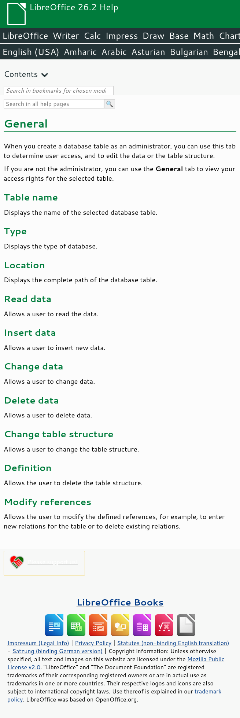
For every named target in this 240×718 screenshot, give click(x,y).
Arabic (114, 51)
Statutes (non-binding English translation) (173, 643)
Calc (92, 35)
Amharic (80, 51)
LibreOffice (25, 35)
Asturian (148, 51)
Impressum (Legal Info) (38, 643)
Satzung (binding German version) (57, 651)
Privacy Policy (93, 643)
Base (179, 35)
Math (203, 35)
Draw (153, 35)
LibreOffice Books (120, 602)
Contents (21, 74)
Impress (122, 35)
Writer (65, 35)
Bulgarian (189, 51)
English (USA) (30, 51)
